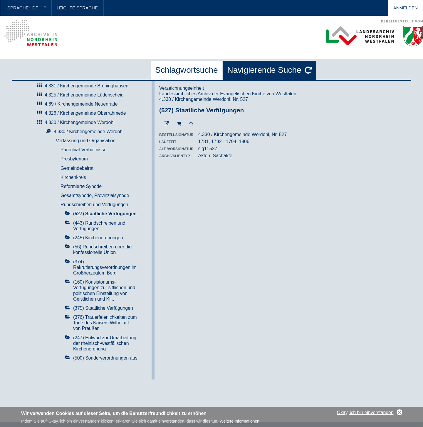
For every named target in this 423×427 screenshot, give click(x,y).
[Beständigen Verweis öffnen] (166, 123)
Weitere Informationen (239, 422)
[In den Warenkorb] (178, 123)
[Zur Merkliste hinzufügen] (191, 123)
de (35, 7)
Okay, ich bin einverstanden (365, 413)
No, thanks (399, 414)
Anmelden (405, 7)
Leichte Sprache (77, 7)
